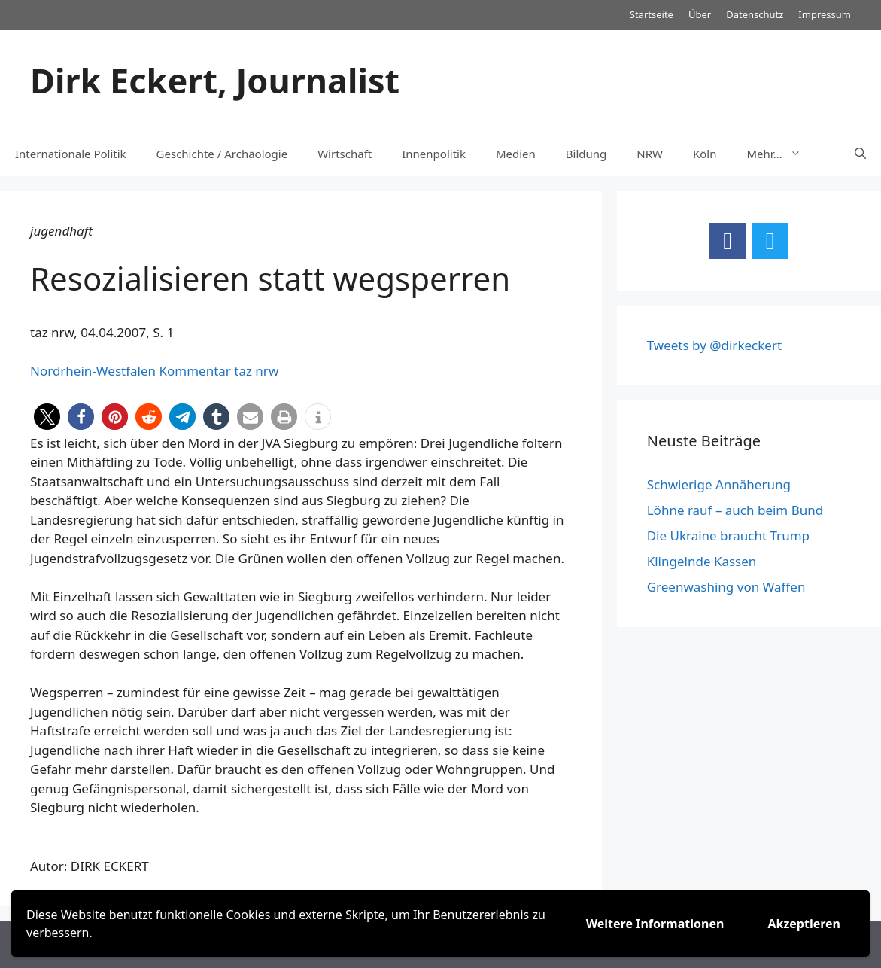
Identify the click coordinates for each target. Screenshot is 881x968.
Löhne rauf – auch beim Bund (735, 510)
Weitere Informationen (655, 923)
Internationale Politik (70, 153)
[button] (47, 416)
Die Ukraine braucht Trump (728, 535)
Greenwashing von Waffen (726, 586)
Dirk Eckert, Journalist (214, 80)
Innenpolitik (434, 153)
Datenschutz (754, 14)
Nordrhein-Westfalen (93, 370)
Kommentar (194, 370)
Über (699, 14)
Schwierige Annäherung (719, 484)
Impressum (824, 14)
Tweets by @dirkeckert (714, 345)
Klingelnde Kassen (702, 561)
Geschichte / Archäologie (222, 153)
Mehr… (781, 153)
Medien (516, 153)
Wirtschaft (344, 153)
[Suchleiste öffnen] (860, 153)
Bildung (586, 153)
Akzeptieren (803, 923)
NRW (649, 153)
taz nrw (256, 370)
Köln (705, 153)
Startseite (651, 14)
